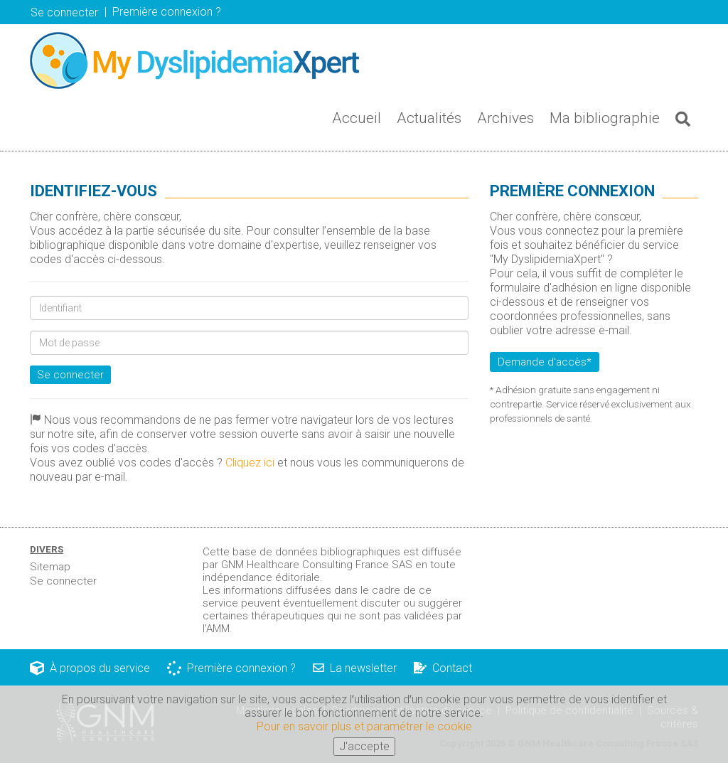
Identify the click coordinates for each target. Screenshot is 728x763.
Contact (443, 668)
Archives (505, 118)
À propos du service (90, 668)
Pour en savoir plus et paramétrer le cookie (364, 727)
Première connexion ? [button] (166, 11)
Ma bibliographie (605, 118)
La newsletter (355, 668)
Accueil (356, 118)
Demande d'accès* (545, 362)
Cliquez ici (249, 462)
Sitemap (50, 566)
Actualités (429, 118)
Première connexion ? (231, 668)
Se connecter (64, 12)
